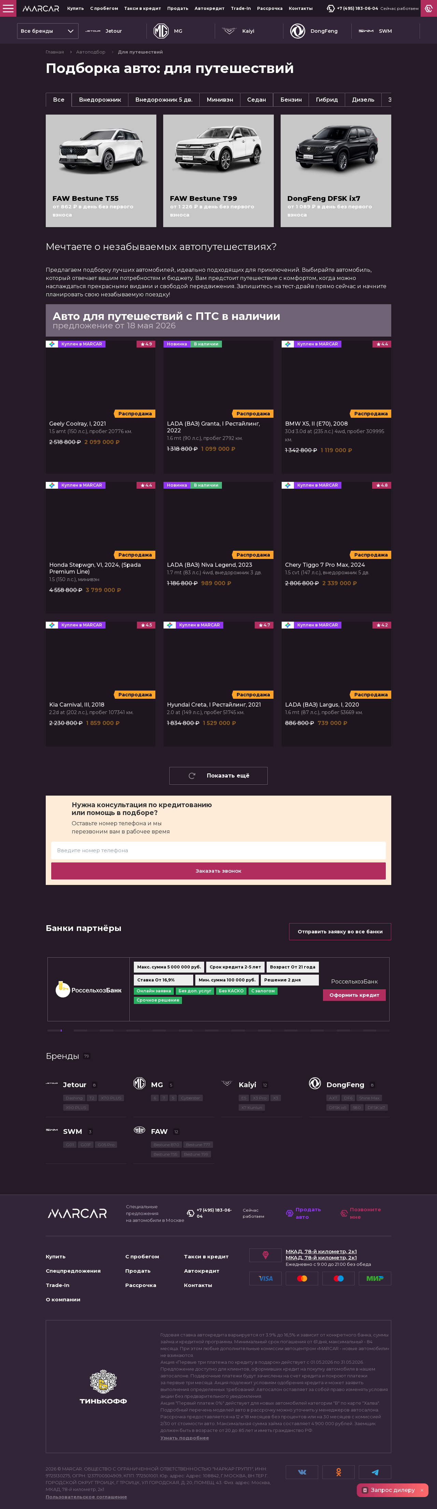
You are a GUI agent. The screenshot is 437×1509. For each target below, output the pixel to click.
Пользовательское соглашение (86, 1496)
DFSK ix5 (337, 1107)
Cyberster (190, 1097)
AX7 (333, 1097)
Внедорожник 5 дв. (164, 100)
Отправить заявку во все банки (340, 932)
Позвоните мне (360, 1213)
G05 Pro (106, 1144)
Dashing (74, 1097)
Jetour (103, 31)
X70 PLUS (111, 1097)
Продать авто (303, 1213)
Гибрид (327, 100)
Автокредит (210, 8)
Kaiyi (238, 31)
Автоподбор (91, 52)
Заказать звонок (218, 871)
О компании (63, 1299)
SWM (375, 31)
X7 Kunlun (251, 1107)
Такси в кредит (142, 8)
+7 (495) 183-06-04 (352, 8)
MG (168, 31)
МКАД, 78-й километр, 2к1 (321, 1251)
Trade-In (241, 8)
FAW (159, 1131)
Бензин (291, 100)
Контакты (301, 8)
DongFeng (314, 31)
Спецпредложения (73, 1271)
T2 (91, 1097)
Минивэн (220, 100)
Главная (55, 52)
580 (357, 1107)
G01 (70, 1144)
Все (59, 100)
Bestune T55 (165, 1154)
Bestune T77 (198, 1144)
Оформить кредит (354, 995)
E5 (243, 1097)
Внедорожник (100, 100)
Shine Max (369, 1097)
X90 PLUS (76, 1107)
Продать (177, 8)
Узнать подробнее (184, 1437)
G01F (86, 1144)
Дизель (363, 100)
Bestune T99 (196, 1154)
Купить (75, 8)
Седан (256, 100)
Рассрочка (270, 8)
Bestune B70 (166, 1144)
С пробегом (104, 8)
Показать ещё (219, 775)
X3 (275, 1097)
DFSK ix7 (376, 1107)
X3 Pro (259, 1097)
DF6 (348, 1097)
